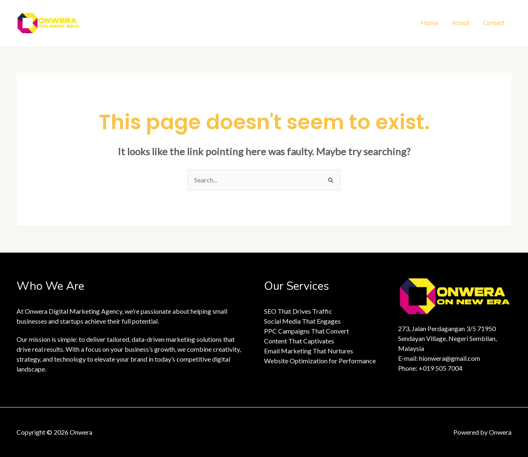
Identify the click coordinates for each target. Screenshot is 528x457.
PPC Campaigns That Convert (306, 331)
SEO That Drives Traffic (298, 311)
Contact (494, 23)
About (461, 23)
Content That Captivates (299, 341)
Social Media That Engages (302, 321)
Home (429, 23)
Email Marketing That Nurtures (308, 351)
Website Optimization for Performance (320, 361)
